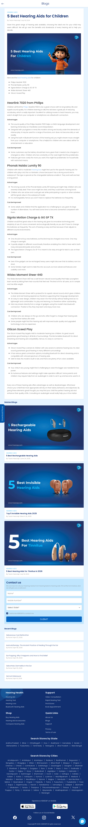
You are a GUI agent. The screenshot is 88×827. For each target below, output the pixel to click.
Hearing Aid (10, 697)
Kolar (56, 774)
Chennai (9, 766)
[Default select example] (44, 607)
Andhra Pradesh (12, 743)
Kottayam (28, 776)
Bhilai (31, 763)
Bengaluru (10, 763)
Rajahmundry (21, 785)
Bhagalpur (22, 763)
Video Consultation (53, 697)
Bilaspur (66, 763)
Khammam (38, 774)
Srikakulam (14, 787)
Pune (81, 782)
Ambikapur (26, 760)
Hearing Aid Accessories (15, 720)
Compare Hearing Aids (15, 724)
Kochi (49, 774)
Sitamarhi (79, 785)
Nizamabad (18, 782)
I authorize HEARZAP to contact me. (21, 613)
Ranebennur (44, 785)
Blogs (47, 720)
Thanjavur (35, 787)
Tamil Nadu (37, 746)
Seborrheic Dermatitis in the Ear (19, 666)
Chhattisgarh (35, 743)
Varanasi (26, 790)
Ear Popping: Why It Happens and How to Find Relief (27, 655)
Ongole (29, 782)
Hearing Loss (11, 703)
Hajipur (20, 771)
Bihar (24, 743)
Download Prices (2, 413)
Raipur (10, 785)
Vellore (36, 790)
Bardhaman (61, 760)
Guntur (11, 771)
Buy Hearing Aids (12, 717)
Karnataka (66, 743)
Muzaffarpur (31, 779)
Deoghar (68, 766)
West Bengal (77, 746)
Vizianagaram (77, 790)
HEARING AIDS (11, 453)
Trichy (17, 790)
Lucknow (48, 776)
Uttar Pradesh (62, 746)
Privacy (48, 729)
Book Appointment (53, 707)
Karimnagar (26, 774)
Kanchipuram (12, 774)
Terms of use (50, 732)
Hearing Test (11, 700)
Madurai (74, 776)
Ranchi (33, 785)
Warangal (45, 793)
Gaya (58, 768)
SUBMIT (44, 619)
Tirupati (75, 787)
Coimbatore (30, 766)
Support (48, 724)
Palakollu (39, 782)
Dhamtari (79, 766)
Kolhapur (65, 774)
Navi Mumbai (74, 779)
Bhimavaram (42, 763)
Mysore (42, 779)
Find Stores (49, 703)
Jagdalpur (51, 771)
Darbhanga (43, 766)
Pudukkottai (71, 782)
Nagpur (51, 779)
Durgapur (34, 768)
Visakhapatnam (61, 790)
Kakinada (72, 771)
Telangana (49, 746)
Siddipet (68, 785)
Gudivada (75, 768)
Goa (45, 743)
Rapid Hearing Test (53, 700)
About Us (49, 717)
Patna (48, 782)
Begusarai (73, 760)
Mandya (9, 779)
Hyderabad (39, 771)
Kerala (76, 743)
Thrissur (66, 787)
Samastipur (57, 785)
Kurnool (39, 776)
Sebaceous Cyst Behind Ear (17, 635)
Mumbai (19, 779)
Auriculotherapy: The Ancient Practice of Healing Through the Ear (32, 645)
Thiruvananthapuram (51, 787)
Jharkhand (55, 743)
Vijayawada (47, 790)
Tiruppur (8, 790)
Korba (18, 776)
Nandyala (61, 779)
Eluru (43, 768)
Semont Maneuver (13, 676)
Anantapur (38, 760)
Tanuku (25, 787)
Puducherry (24, 746)
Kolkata (75, 774)
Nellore (7, 782)
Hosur (29, 771)
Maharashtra (11, 746)
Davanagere (56, 766)
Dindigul (23, 768)
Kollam (10, 776)
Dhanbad (13, 768)
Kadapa (62, 771)
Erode (50, 768)
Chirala (19, 766)
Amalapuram (13, 760)
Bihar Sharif (55, 763)
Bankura (49, 760)
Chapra (76, 763)
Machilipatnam (62, 776)
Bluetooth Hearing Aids (15, 707)
